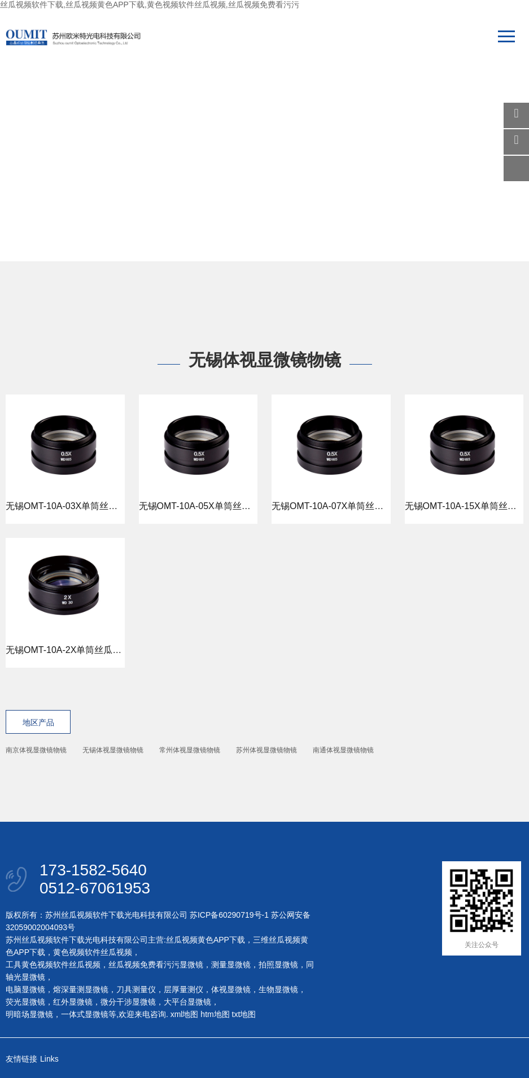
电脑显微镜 (25, 989)
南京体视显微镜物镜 (36, 750)
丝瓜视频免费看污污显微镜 (155, 964)
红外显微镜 (73, 1001)
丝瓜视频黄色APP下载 (205, 939)
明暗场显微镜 (29, 1014)
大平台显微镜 (187, 1001)
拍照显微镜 (278, 964)
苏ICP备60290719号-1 (229, 914)
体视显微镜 (231, 989)
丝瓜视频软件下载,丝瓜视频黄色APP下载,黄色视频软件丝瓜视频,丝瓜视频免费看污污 (149, 4)
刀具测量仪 (136, 989)
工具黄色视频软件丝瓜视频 (53, 964)
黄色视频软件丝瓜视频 (92, 952)
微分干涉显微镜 (128, 1001)
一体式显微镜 (84, 1014)
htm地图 (214, 1014)
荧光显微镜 (25, 1001)
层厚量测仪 (183, 989)
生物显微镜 (278, 989)
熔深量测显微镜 (80, 989)
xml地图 (184, 1014)
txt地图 (244, 1014)
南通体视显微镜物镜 (343, 750)
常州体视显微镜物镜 (189, 750)
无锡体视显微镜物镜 (112, 750)
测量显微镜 (231, 964)
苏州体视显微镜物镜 (266, 750)
